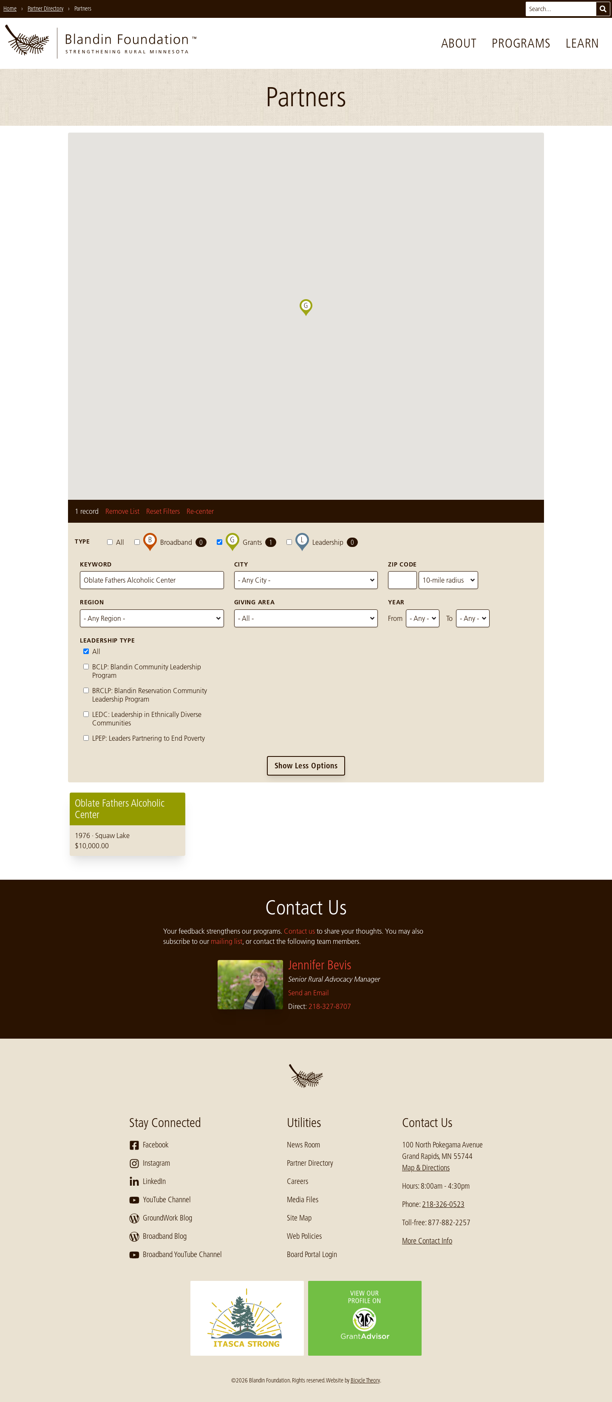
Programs (521, 43)
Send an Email (308, 992)
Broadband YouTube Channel (175, 1255)
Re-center (200, 511)
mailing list (226, 941)
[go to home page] (100, 43)
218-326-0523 (443, 1204)
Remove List (122, 511)
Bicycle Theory (365, 1380)
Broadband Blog (158, 1237)
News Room (303, 1145)
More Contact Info (427, 1241)
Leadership (322, 542)
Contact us (299, 931)
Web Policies (304, 1236)
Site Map (299, 1218)
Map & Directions (426, 1168)
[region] (306, 824)
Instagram (149, 1163)
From (395, 618)
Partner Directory (310, 1163)
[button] (312, 316)
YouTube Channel (160, 1200)
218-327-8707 (330, 1006)
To (449, 618)
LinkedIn (147, 1182)
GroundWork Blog (160, 1218)
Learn (582, 43)
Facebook (149, 1145)
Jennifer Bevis (319, 965)
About (459, 43)
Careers (297, 1181)
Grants (246, 542)
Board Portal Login (312, 1254)
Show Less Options (306, 765)
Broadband (170, 542)
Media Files (302, 1199)
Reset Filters (163, 511)
